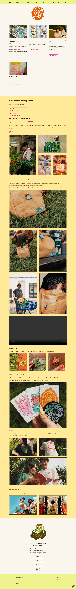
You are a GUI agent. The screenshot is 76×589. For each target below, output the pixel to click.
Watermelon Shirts (16, 115)
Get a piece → (14, 58)
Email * (38, 560)
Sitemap (58, 579)
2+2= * (38, 564)
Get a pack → (33, 52)
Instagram (58, 581)
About (18, 2)
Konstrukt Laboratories (36, 434)
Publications (31, 2)
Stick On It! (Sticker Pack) (17, 112)
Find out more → (15, 56)
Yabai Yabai (30, 121)
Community (56, 2)
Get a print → (14, 90)
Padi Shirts (14, 114)
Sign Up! (38, 569)
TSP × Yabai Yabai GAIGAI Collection (19, 107)
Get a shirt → (53, 55)
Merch (44, 2)
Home (9, 2)
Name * (38, 556)
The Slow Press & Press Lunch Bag (19, 109)
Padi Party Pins (15, 110)
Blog (66, 2)
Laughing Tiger (30, 183)
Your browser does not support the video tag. (38, 330)
